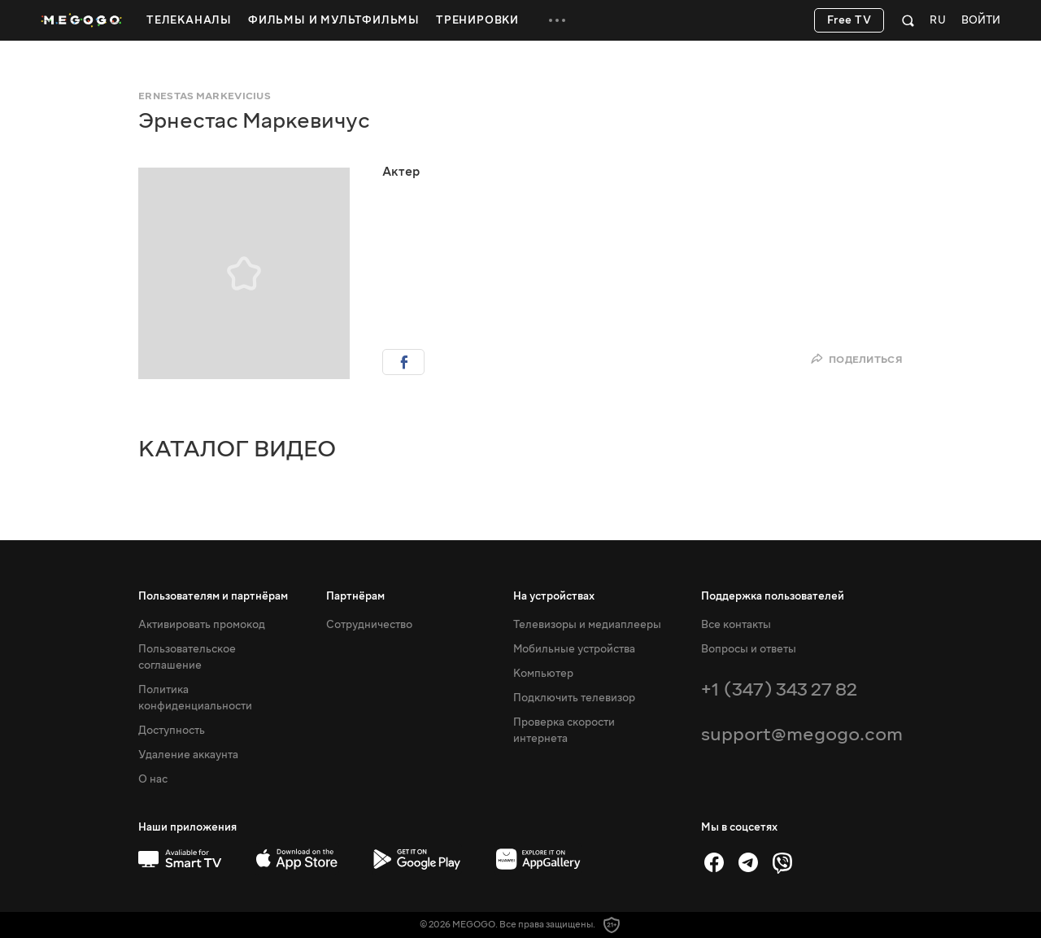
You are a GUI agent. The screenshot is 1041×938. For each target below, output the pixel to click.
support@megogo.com (802, 734)
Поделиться (856, 359)
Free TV (849, 20)
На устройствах (554, 596)
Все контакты (736, 624)
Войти (980, 21)
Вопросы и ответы (748, 649)
